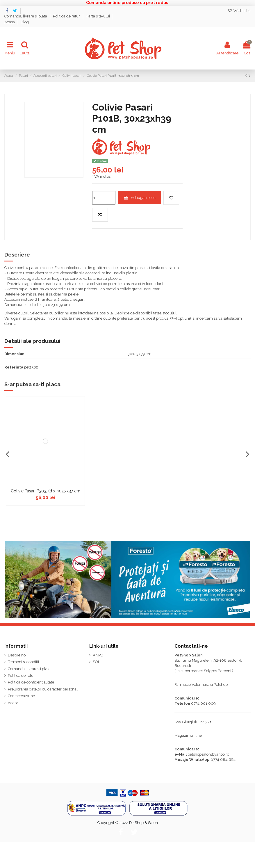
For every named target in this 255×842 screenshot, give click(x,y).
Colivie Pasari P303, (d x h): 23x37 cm (45, 491)
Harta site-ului (98, 16)
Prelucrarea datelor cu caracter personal (43, 689)
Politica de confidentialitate (31, 682)
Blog (25, 22)
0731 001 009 (203, 703)
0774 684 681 (223, 759)
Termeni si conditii (23, 662)
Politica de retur (67, 16)
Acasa (10, 22)
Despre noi (17, 655)
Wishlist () (239, 10)
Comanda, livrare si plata (26, 16)
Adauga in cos (139, 197)
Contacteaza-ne (21, 696)
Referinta (13, 367)
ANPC (98, 655)
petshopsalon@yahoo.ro (208, 754)
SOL (96, 662)
